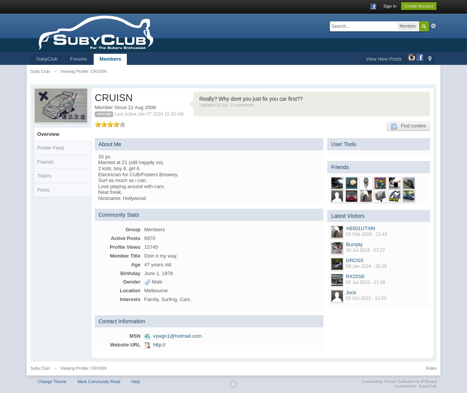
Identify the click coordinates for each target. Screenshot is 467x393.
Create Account (419, 6)
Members (110, 59)
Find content (408, 126)
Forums (78, 59)
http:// (159, 345)
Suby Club (40, 368)
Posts (43, 190)
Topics (44, 176)
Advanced (433, 26)
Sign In (390, 6)
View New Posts (384, 59)
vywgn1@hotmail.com (177, 336)
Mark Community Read (98, 381)
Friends (45, 162)
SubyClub (47, 59)
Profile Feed (50, 148)
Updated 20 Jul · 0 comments (226, 105)
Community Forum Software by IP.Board (399, 381)
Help (135, 381)
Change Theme (52, 381)
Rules (431, 368)
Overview (48, 134)
